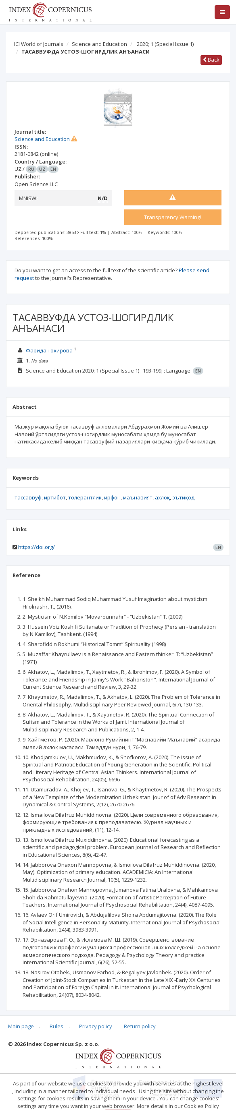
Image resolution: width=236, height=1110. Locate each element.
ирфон (112, 497)
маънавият (137, 497)
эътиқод (183, 497)
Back (211, 59)
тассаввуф (28, 497)
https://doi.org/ (36, 547)
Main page (21, 1026)
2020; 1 (165, 44)
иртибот (55, 497)
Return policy (140, 1026)
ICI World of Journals (38, 44)
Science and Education (99, 44)
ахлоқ (162, 497)
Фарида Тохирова (49, 350)
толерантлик (85, 497)
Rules (56, 1026)
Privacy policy (95, 1026)
